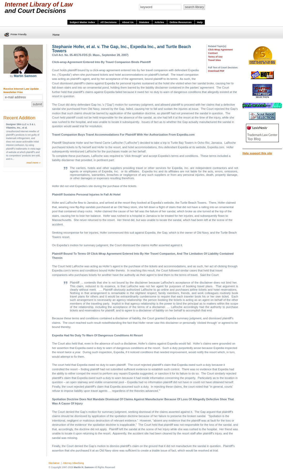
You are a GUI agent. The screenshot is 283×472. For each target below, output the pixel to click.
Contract (213, 53)
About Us (128, 22)
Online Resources (180, 22)
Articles (160, 22)
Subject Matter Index (83, 22)
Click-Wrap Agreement (220, 49)
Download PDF (216, 71)
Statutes (144, 22)
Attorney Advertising (73, 463)
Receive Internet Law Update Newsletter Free (21, 90)
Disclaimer (54, 463)
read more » (33, 162)
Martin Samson (25, 76)
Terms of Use (215, 56)
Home (56, 34)
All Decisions (108, 22)
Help (200, 22)
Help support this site (257, 153)
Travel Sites (214, 60)
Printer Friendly (19, 34)
